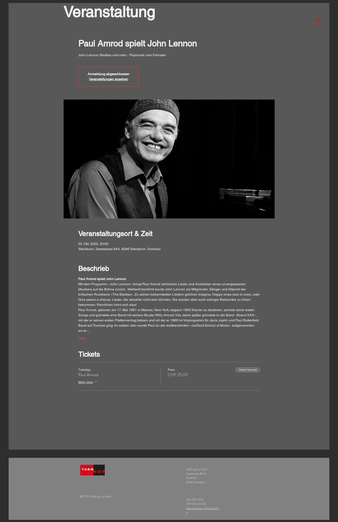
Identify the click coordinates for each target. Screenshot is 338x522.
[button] (317, 20)
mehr (82, 338)
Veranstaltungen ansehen (108, 79)
